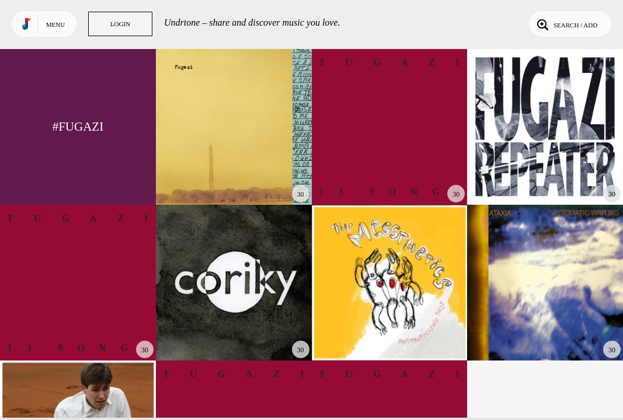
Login (120, 23)
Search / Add (566, 24)
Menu (55, 24)
